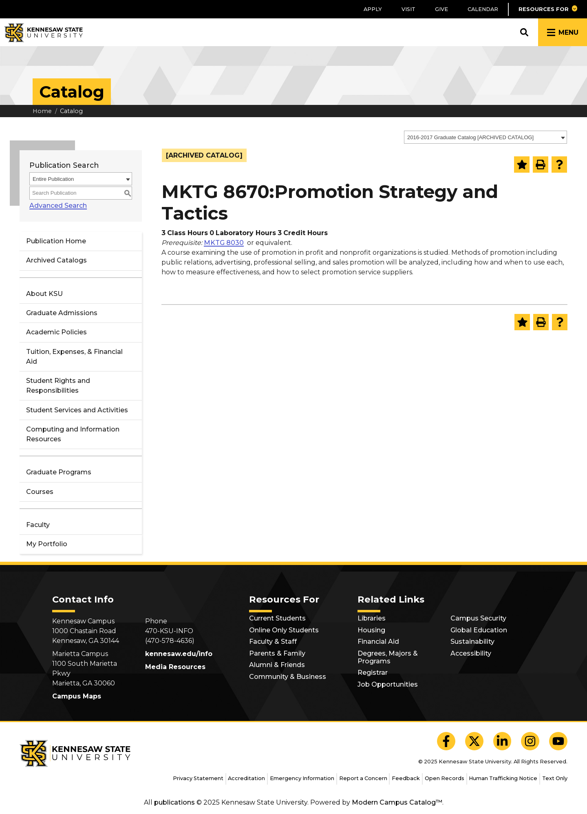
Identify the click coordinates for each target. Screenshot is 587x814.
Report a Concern (363, 778)
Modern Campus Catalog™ (397, 802)
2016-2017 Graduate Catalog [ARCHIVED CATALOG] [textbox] (470, 137)
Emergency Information (302, 778)
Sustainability (472, 641)
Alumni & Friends (277, 665)
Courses (39, 492)
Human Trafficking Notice (503, 778)
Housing (371, 630)
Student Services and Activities (77, 410)
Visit (408, 9)
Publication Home (56, 241)
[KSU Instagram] (530, 741)
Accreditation (246, 778)
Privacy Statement (198, 778)
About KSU (44, 294)
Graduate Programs (58, 472)
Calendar (483, 9)
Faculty (38, 525)
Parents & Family (277, 653)
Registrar (372, 672)
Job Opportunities (387, 684)
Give (441, 9)
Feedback (406, 778)
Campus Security (478, 618)
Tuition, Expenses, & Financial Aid (74, 356)
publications (174, 802)
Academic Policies (56, 332)
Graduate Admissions (61, 313)
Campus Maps (76, 696)
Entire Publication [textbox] (53, 179)
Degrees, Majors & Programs (387, 657)
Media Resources (175, 667)
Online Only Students (284, 630)
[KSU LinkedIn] (502, 741)
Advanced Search (58, 205)
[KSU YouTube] (558, 741)
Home (42, 111)
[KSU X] (474, 741)
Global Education (478, 630)
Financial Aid (378, 641)
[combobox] (485, 137)
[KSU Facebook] (446, 741)
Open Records (444, 778)
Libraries (371, 618)
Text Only (554, 778)
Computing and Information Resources (72, 434)
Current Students (277, 618)
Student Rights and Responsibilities (58, 385)
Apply (373, 9)
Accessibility (470, 653)
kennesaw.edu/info (178, 654)
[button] (547, 9)
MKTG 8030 (224, 243)
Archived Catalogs (56, 260)
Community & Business (287, 677)
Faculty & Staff (273, 641)
